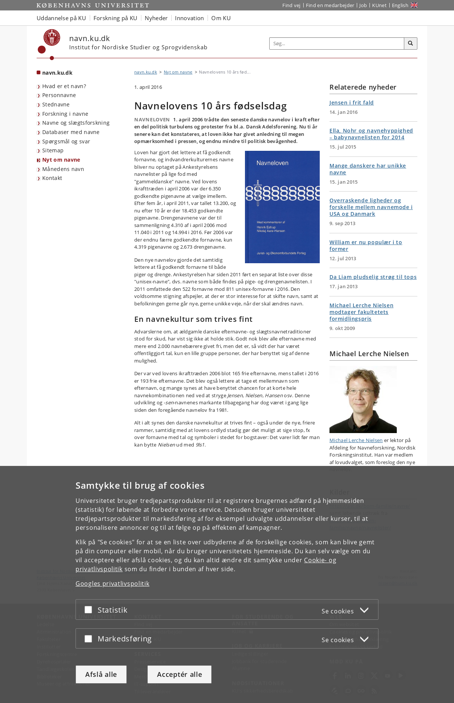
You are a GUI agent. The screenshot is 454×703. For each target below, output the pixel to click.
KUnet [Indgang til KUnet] (379, 5)
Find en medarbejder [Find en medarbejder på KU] (330, 5)
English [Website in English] (400, 5)
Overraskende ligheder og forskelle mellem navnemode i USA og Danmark (371, 207)
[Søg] (410, 43)
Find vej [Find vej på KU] (291, 5)
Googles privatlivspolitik (113, 583)
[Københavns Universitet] (49, 44)
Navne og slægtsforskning (76, 122)
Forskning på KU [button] (115, 18)
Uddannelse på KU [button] (61, 18)
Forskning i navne (65, 113)
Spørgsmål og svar (66, 141)
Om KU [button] (221, 18)
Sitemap (53, 150)
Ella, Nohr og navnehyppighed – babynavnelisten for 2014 (371, 134)
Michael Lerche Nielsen (356, 440)
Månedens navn (63, 168)
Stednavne (56, 104)
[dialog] (227, 584)
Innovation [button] (189, 18)
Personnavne (59, 95)
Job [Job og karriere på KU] (363, 5)
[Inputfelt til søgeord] (337, 43)
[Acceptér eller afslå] (90, 609)
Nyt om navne (61, 159)
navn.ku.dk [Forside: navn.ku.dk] (57, 72)
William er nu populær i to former (365, 245)
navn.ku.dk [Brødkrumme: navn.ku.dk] (145, 72)
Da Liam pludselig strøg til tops (373, 276)
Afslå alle (101, 674)
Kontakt (52, 177)
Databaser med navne (71, 132)
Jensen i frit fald (351, 102)
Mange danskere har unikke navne (367, 169)
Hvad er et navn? (64, 86)
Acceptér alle (179, 674)
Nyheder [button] (156, 18)
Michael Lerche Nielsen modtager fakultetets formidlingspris (361, 312)
